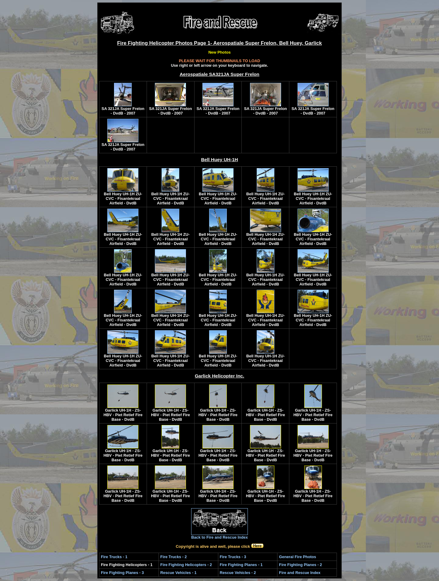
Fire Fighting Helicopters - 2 (186, 564)
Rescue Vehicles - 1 (178, 572)
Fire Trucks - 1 (114, 556)
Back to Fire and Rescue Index (219, 537)
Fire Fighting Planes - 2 (300, 564)
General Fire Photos (297, 556)
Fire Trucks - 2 (173, 556)
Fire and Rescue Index (299, 572)
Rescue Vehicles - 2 (238, 572)
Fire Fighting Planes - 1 (241, 564)
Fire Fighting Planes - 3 (122, 572)
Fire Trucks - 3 (233, 556)
